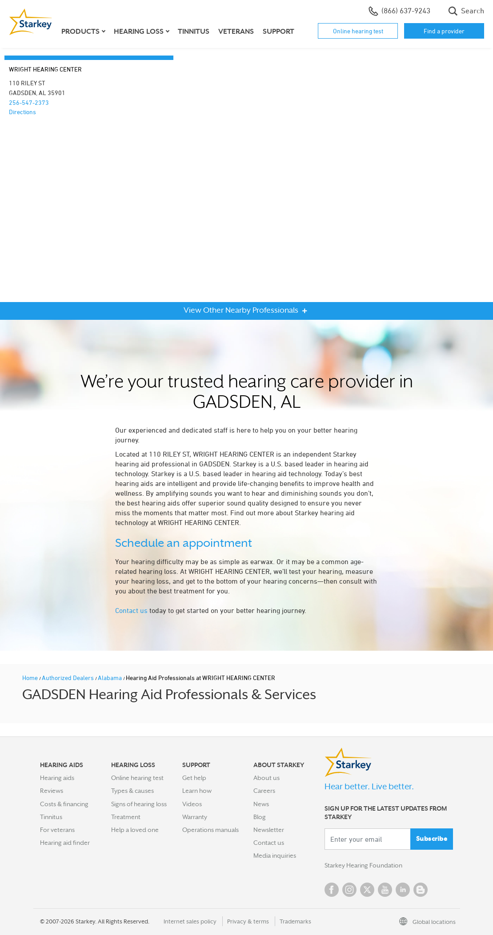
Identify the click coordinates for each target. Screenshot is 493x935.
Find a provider (444, 31)
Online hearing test (358, 31)
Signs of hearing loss (139, 804)
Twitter (367, 890)
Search (466, 11)
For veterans (57, 829)
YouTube (385, 890)
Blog (259, 816)
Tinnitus (193, 32)
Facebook (332, 890)
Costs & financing (64, 804)
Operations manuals (210, 829)
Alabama (110, 677)
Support (278, 32)
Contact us (131, 610)
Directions (22, 111)
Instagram (349, 890)
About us (266, 777)
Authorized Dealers (68, 677)
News (261, 804)
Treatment (125, 816)
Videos (192, 804)
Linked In (403, 890)
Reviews (51, 790)
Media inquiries (274, 855)
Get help (194, 777)
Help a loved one (135, 829)
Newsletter (268, 829)
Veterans (236, 32)
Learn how (197, 790)
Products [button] (80, 32)
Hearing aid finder (65, 842)
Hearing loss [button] (139, 32)
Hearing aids (57, 777)
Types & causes (132, 790)
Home (30, 677)
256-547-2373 (29, 102)
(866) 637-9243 (399, 11)
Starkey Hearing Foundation (363, 865)
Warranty (194, 816)
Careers (264, 790)
